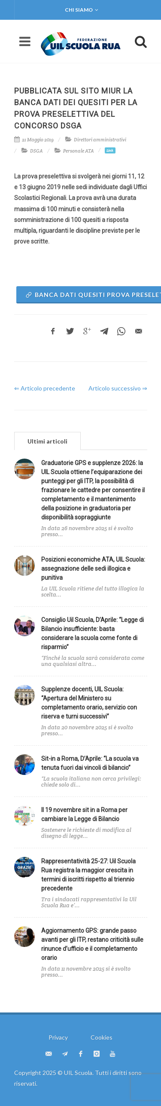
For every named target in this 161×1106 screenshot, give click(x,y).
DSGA (36, 151)
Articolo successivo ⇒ (117, 388)
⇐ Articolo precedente (44, 388)
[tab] (47, 441)
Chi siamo (81, 9)
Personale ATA (78, 151)
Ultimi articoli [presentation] (47, 441)
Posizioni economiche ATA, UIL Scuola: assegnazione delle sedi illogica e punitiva (93, 568)
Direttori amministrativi (100, 140)
